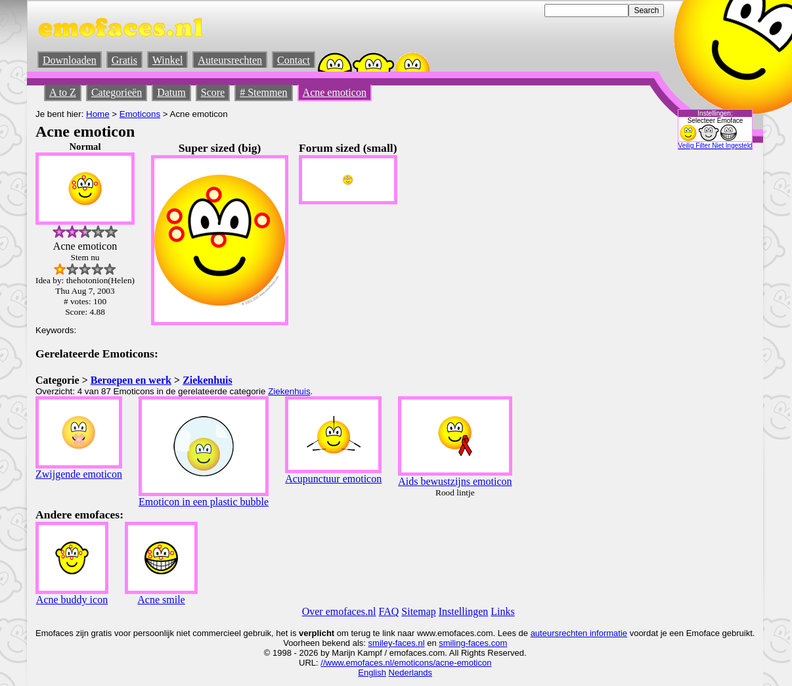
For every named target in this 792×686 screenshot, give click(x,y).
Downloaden (70, 60)
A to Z (62, 92)
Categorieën (116, 92)
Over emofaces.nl (339, 611)
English (372, 672)
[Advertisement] (640, 338)
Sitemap (418, 611)
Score (213, 92)
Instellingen (464, 611)
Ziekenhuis (207, 380)
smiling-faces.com (473, 643)
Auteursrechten (230, 60)
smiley (380, 643)
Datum (171, 92)
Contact (293, 60)
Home (98, 114)
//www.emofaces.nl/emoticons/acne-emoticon (405, 663)
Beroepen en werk (131, 380)
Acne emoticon (334, 92)
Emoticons (140, 114)
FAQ (389, 611)
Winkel (167, 60)
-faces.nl (408, 643)
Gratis (124, 60)
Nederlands (411, 672)
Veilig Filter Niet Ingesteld (715, 145)
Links (502, 611)
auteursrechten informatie (579, 633)
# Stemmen (263, 92)
